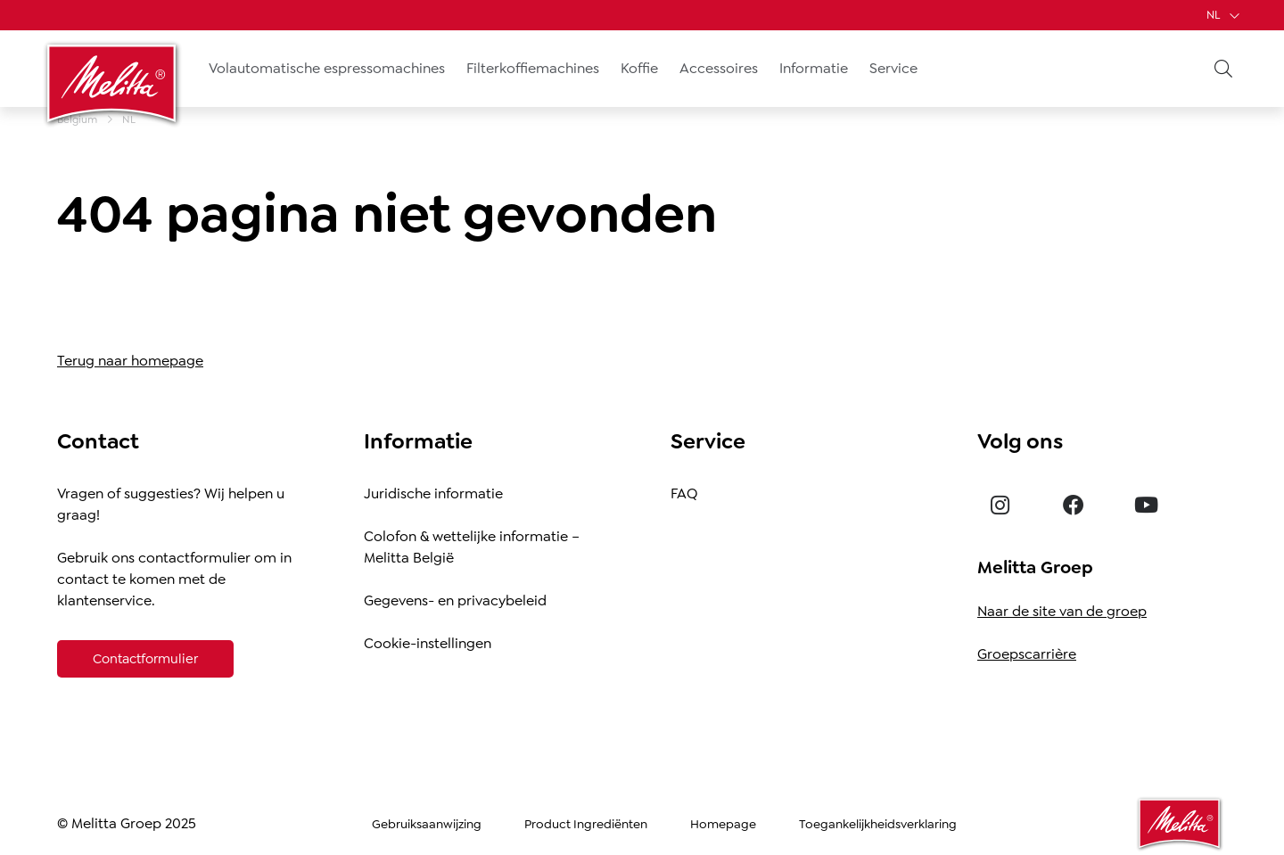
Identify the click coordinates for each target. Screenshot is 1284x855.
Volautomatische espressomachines (327, 68)
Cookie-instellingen (427, 643)
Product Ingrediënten (585, 824)
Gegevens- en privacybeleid (455, 600)
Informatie (813, 68)
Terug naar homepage (130, 360)
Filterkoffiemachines (532, 68)
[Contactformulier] (145, 659)
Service (893, 68)
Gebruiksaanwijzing (427, 824)
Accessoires (718, 68)
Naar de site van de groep (1062, 611)
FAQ (684, 493)
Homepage (723, 824)
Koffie (639, 68)
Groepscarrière (1026, 654)
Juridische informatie (433, 493)
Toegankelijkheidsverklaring (878, 824)
